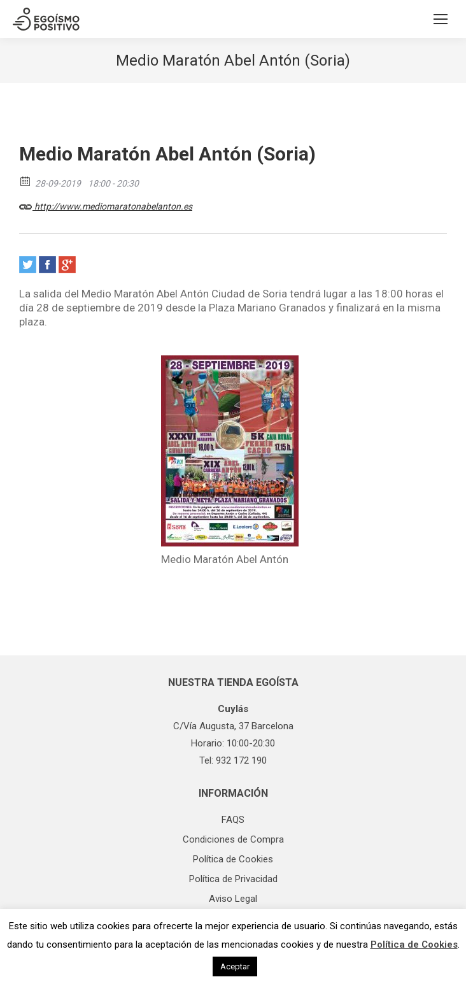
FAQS (233, 819)
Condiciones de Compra (233, 839)
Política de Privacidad (233, 879)
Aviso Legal (233, 898)
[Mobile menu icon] (440, 19)
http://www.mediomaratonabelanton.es (105, 204)
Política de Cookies (233, 859)
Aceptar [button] (235, 966)
